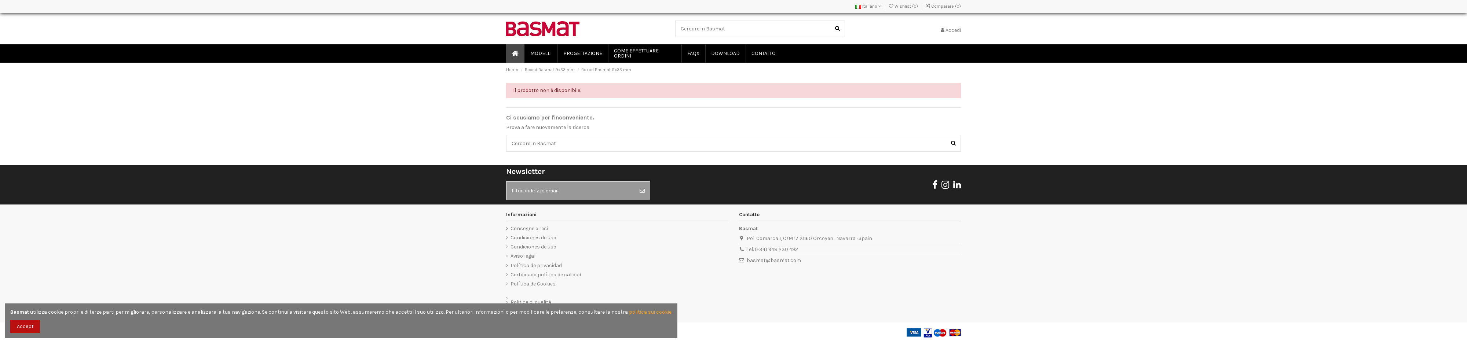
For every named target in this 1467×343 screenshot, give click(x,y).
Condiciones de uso (533, 238)
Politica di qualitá (531, 302)
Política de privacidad (536, 265)
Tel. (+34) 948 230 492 (772, 249)
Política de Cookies (533, 284)
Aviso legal (523, 256)
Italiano (868, 6)
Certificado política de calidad (546, 275)
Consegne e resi (529, 228)
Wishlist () (904, 6)
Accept (25, 326)
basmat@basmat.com (774, 260)
